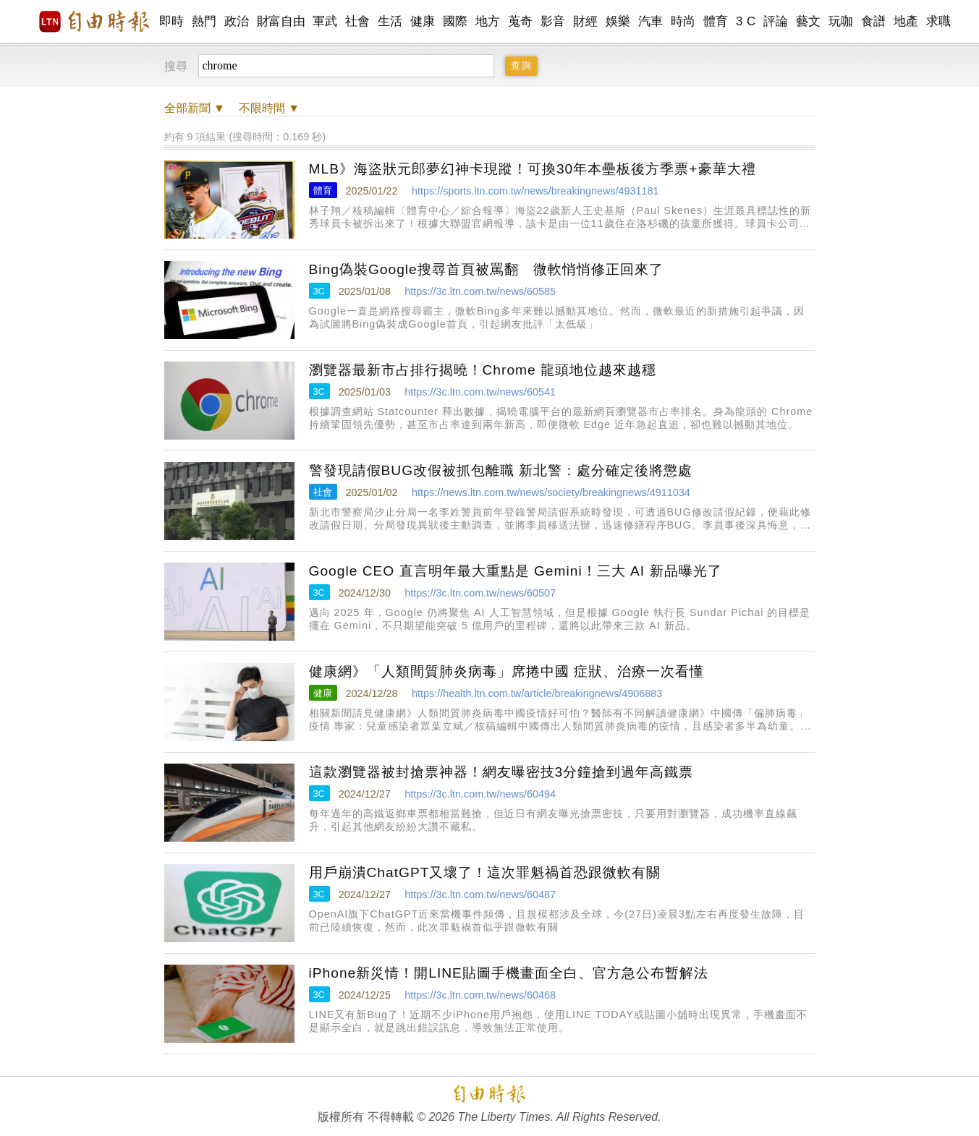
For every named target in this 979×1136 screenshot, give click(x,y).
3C (319, 291)
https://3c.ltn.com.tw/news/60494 (480, 794)
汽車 (651, 21)
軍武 (325, 21)
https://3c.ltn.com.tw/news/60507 (480, 593)
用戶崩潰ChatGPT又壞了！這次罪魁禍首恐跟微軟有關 (485, 872)
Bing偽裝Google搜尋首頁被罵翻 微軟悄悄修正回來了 (486, 269)
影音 (553, 21)
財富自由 (281, 21)
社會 (357, 21)
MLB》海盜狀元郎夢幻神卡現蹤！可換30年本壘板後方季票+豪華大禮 (532, 168)
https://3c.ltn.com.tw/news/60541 (480, 392)
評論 (776, 21)
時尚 (683, 21)
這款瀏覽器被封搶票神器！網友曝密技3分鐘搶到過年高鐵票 (501, 772)
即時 (172, 21)
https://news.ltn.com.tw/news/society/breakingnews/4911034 (551, 492)
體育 (716, 21)
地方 (488, 21)
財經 (585, 21)
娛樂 (618, 21)
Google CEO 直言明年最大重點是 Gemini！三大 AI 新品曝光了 (515, 570)
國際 (455, 21)
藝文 (808, 21)
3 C (746, 21)
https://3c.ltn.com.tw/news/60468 (480, 995)
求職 (939, 21)
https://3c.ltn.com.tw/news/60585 (480, 291)
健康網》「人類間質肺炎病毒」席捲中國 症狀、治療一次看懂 (506, 671)
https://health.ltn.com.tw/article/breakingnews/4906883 (537, 693)
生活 (390, 21)
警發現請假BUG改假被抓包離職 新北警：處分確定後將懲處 (501, 470)
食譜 (873, 21)
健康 (423, 21)
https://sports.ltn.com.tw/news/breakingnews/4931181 (535, 191)
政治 (237, 21)
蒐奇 (520, 21)
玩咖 (841, 21)
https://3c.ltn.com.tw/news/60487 (480, 894)
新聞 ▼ (194, 108)
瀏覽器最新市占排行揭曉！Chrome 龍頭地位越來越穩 (483, 369)
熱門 (204, 21)
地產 (906, 21)
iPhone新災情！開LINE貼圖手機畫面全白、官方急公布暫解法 (508, 973)
